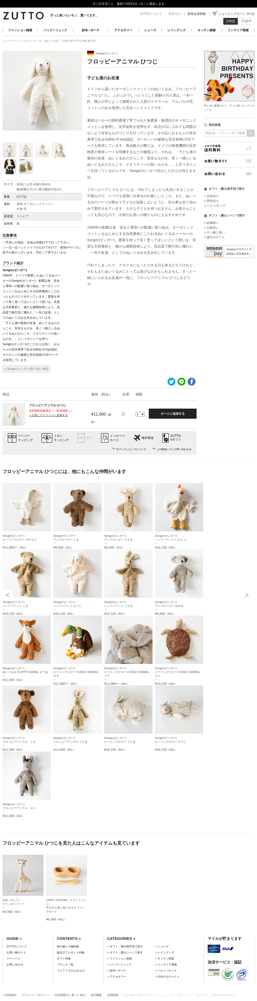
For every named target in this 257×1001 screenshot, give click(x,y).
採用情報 (112, 994)
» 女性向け (211, 196)
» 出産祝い (211, 227)
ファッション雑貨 (20, 30)
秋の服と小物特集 (68, 946)
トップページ (11, 40)
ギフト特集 (64, 958)
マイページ (13, 958)
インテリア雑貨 (238, 30)
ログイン (174, 14)
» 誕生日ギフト (214, 237)
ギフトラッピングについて (131, 449)
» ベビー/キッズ (215, 205)
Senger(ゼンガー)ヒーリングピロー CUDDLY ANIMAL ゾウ (126, 672)
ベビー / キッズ (32, 40)
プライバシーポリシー (35, 994)
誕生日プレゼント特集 (71, 952)
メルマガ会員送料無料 (229, 148)
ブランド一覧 (65, 964)
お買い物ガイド (229, 161)
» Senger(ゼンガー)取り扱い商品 (26, 369)
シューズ (150, 30)
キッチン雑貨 (207, 30)
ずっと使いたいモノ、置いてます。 (74, 15)
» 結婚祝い (211, 223)
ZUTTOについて (151, 14)
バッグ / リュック (55, 30)
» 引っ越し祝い (214, 232)
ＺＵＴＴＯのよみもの (71, 970)
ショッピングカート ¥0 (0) (236, 14)
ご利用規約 (9, 994)
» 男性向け (211, 201)
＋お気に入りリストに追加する (48, 415)
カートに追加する (173, 413)
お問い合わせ (229, 173)
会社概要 (96, 994)
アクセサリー (123, 30)
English (247, 21)
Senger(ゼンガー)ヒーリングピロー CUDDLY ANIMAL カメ (177, 672)
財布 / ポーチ (90, 30)
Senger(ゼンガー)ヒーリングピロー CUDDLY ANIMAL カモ (75, 672)
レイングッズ (176, 30)
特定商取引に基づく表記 (70, 994)
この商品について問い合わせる (174, 449)
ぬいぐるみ (52, 40)
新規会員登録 (197, 14)
